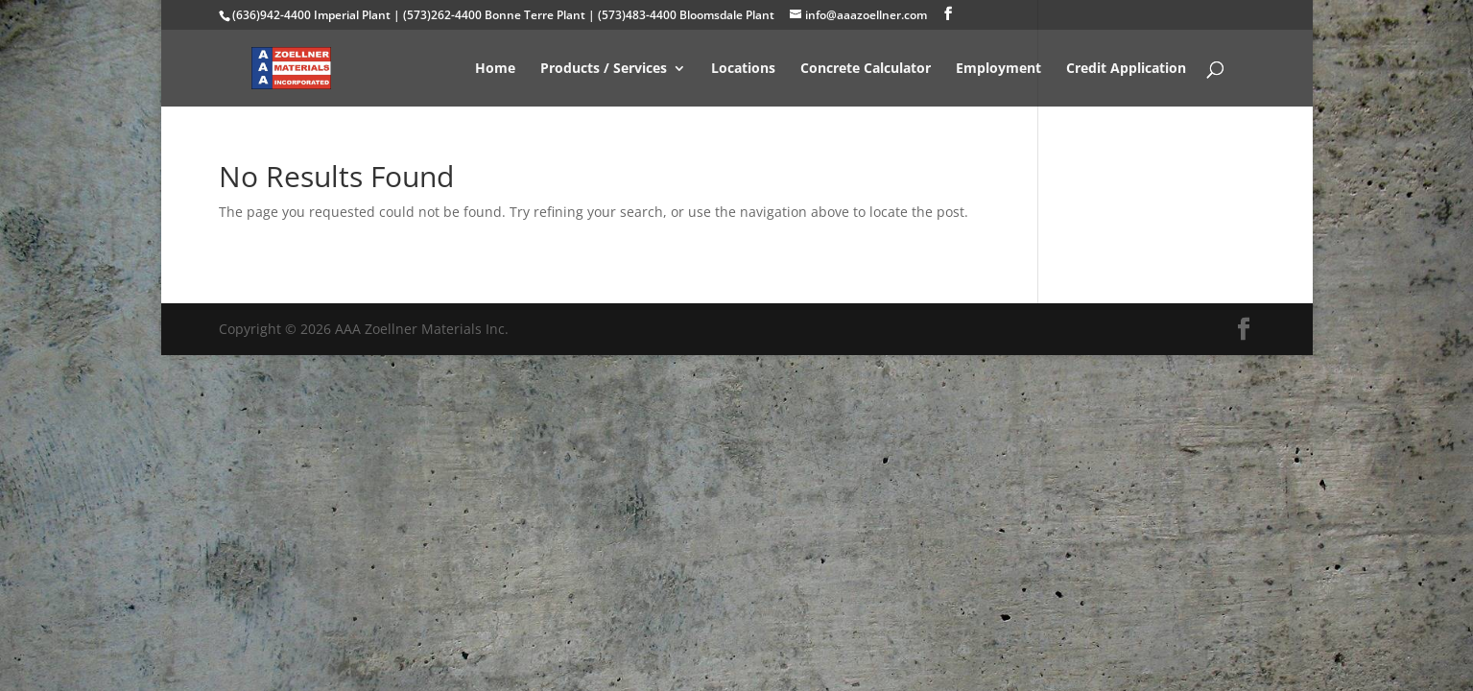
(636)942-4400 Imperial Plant (311, 15)
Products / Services (603, 69)
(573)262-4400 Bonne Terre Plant (494, 15)
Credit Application (1126, 69)
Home (495, 69)
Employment (998, 69)
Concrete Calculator (865, 69)
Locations (743, 69)
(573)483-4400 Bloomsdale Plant (686, 15)
